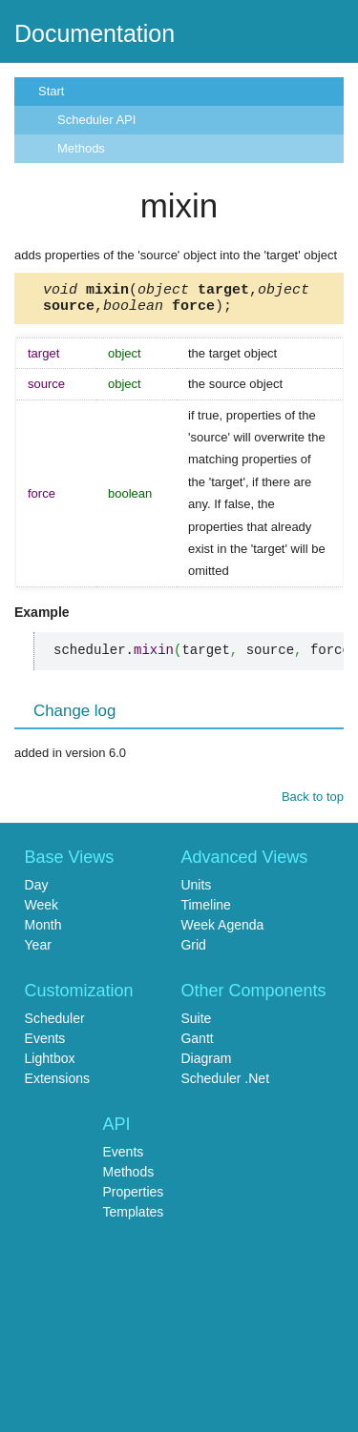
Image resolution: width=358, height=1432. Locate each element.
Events (45, 1044)
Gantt (196, 1044)
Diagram (205, 1064)
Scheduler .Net (224, 1084)
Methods (81, 148)
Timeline (205, 910)
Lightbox (50, 1064)
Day (37, 890)
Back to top (313, 802)
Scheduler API (96, 120)
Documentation (94, 33)
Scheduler (55, 1024)
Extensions (57, 1084)
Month (43, 930)
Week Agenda (221, 930)
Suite (195, 1024)
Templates (133, 1217)
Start (51, 91)
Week (42, 910)
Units (195, 890)
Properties (133, 1197)
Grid (192, 950)
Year (38, 950)
